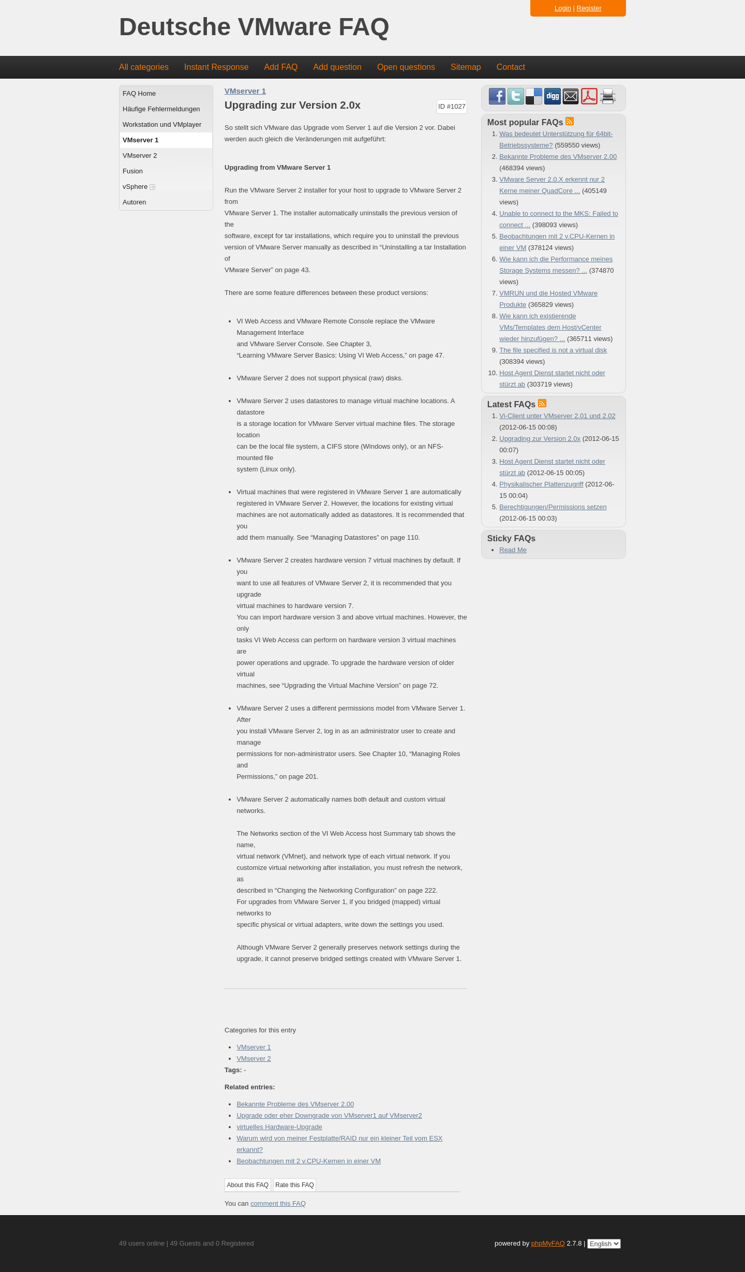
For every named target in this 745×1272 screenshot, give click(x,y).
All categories (144, 67)
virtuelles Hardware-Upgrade (279, 1127)
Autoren (134, 202)
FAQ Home (139, 93)
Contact (511, 67)
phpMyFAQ (548, 1243)
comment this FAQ (278, 1203)
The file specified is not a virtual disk (553, 350)
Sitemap (466, 67)
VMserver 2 (140, 155)
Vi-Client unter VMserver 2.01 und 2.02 (557, 416)
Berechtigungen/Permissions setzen (552, 507)
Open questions (406, 67)
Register (589, 8)
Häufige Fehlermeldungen (161, 109)
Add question (338, 67)
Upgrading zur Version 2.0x (539, 438)
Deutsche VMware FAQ (254, 27)
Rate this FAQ (294, 1185)
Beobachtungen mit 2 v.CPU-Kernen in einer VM (308, 1161)
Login (563, 8)
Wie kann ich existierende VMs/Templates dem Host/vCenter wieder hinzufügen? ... (550, 327)
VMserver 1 (140, 140)
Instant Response (216, 67)
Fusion (133, 171)
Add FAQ (281, 67)
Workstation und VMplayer (162, 124)
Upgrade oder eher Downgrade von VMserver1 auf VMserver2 (329, 1115)
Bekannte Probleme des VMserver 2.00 (295, 1104)
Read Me (513, 550)
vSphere (139, 186)
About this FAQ (248, 1185)
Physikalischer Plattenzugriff (541, 484)
